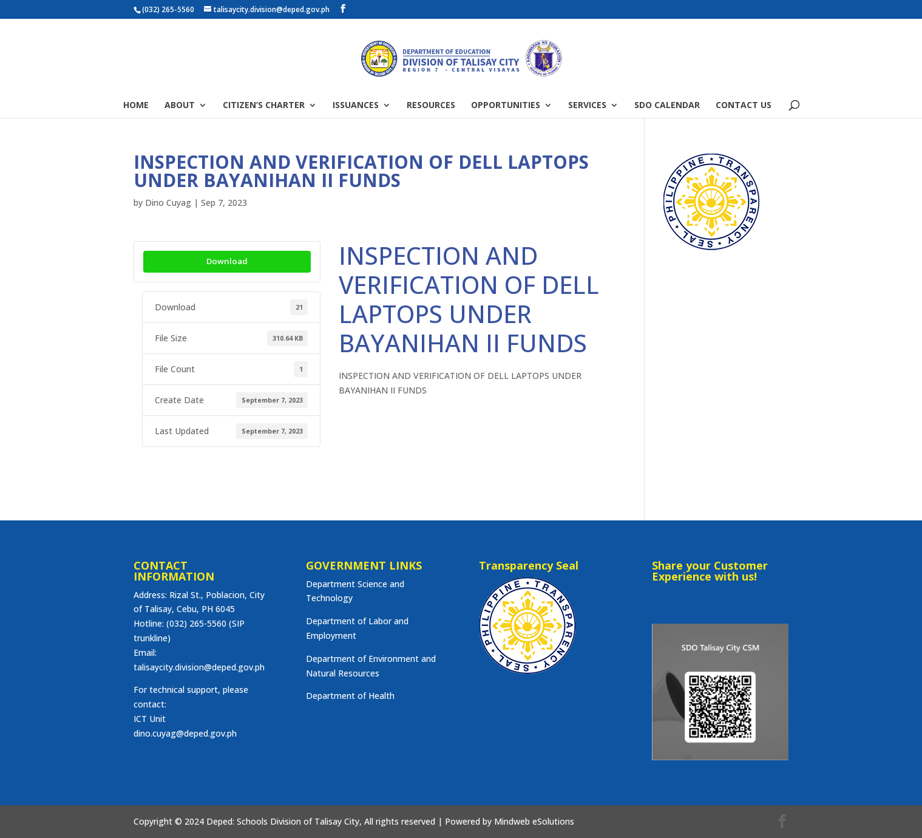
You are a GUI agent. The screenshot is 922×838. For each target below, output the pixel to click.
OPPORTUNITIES (505, 106)
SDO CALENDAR (667, 106)
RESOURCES (431, 106)
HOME (136, 106)
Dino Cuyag (168, 202)
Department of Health (350, 695)
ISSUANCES (356, 106)
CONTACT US (743, 106)
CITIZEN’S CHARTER (264, 106)
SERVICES (587, 106)
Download (227, 261)
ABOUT (179, 106)
